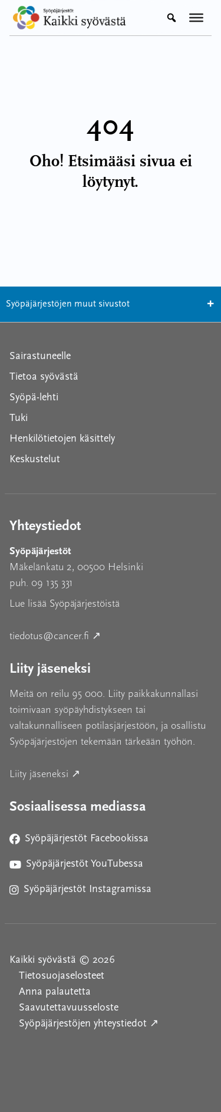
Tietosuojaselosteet (61, 976)
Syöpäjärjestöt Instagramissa (80, 892)
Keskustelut (34, 459)
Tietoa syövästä (43, 377)
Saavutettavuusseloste (68, 1008)
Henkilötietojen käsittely (62, 439)
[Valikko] (196, 18)
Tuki (18, 418)
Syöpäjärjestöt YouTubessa (76, 866)
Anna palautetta (55, 992)
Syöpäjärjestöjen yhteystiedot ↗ (115, 1022)
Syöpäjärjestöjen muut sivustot (110, 304)
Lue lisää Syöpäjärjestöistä (64, 603)
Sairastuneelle (40, 356)
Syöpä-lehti (33, 397)
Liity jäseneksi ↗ (98, 772)
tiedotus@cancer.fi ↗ (108, 634)
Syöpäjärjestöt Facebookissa (79, 841)
